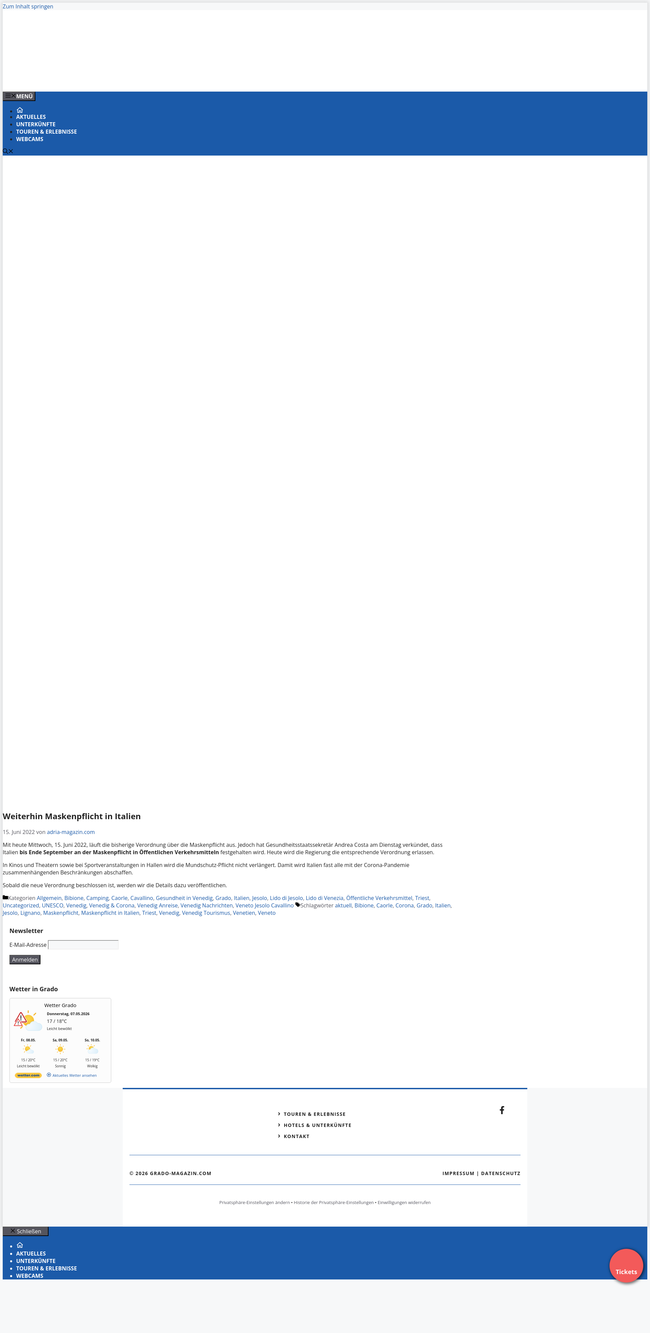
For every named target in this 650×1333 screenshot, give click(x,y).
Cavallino (141, 898)
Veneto (267, 913)
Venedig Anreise (157, 905)
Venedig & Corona (112, 905)
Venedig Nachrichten (207, 905)
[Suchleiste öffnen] (8, 152)
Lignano (30, 913)
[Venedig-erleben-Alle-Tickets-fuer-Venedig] (139, 79)
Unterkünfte (36, 124)
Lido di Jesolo (286, 898)
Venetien (244, 913)
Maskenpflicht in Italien (110, 913)
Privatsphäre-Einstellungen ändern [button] (254, 1202)
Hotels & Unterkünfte (318, 1125)
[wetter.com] (28, 1076)
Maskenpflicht (61, 913)
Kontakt (297, 1136)
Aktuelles (31, 117)
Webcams (29, 139)
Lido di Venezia (325, 898)
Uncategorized (21, 905)
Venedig (76, 905)
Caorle (119, 898)
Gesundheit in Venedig (184, 898)
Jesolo (259, 898)
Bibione (74, 898)
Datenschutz (501, 1173)
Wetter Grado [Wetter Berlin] (61, 1005)
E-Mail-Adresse (28, 944)
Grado (223, 898)
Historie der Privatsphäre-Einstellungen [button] (334, 1202)
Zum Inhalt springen (28, 6)
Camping (97, 898)
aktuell (343, 905)
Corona (404, 905)
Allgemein (49, 898)
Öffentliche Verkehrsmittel (379, 898)
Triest (422, 898)
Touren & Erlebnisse (46, 131)
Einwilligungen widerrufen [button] (404, 1202)
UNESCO (52, 905)
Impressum (458, 1173)
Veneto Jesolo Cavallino (265, 905)
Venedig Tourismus (206, 913)
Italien (241, 898)
